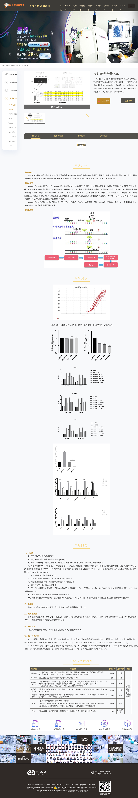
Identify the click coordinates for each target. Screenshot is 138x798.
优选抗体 (82, 8)
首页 (61, 8)
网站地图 (92, 785)
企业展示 (114, 8)
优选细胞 (90, 8)
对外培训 (122, 8)
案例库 (75, 8)
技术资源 (98, 8)
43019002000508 (72, 788)
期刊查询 (106, 8)
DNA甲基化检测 (13, 116)
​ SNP (10, 146)
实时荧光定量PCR (12, 107)
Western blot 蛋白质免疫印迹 (12, 127)
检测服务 (67, 8)
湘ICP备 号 (89, 788)
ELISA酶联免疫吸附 (12, 139)
